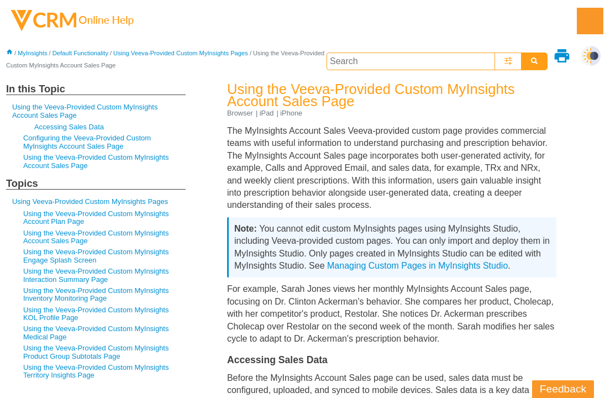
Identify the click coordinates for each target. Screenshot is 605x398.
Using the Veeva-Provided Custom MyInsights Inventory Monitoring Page (96, 294)
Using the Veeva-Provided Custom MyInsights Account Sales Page (85, 111)
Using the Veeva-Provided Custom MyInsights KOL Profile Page (96, 314)
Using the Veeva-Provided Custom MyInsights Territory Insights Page (96, 371)
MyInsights (32, 53)
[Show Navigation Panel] (590, 21)
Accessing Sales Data (69, 127)
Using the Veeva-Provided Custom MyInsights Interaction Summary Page (96, 275)
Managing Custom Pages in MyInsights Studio (417, 265)
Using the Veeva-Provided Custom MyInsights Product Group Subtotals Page (96, 352)
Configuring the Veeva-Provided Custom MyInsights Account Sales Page (87, 142)
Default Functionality (80, 53)
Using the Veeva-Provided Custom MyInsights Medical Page (96, 332)
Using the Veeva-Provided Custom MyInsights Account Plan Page (96, 218)
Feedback (563, 389)
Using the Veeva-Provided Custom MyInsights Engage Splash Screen (96, 256)
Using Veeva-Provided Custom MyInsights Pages (180, 53)
